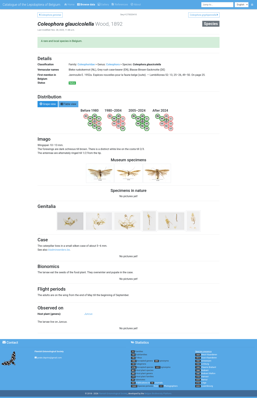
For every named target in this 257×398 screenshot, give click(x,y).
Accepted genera (145, 361)
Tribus (139, 357)
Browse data (86, 4)
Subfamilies (141, 354)
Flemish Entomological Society (49, 351)
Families (139, 351)
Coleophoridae (86, 64)
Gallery (103, 4)
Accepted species (145, 367)
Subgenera (141, 364)
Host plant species (144, 370)
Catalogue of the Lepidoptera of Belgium (31, 5)
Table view (68, 104)
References (120, 4)
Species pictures (145, 386)
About (136, 4)
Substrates (140, 379)
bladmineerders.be (59, 249)
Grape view (48, 104)
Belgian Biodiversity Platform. (158, 393)
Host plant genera (144, 373)
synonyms (164, 361)
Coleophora (113, 64)
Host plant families (145, 376)
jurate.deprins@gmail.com (49, 357)
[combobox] (217, 4)
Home (69, 4)
